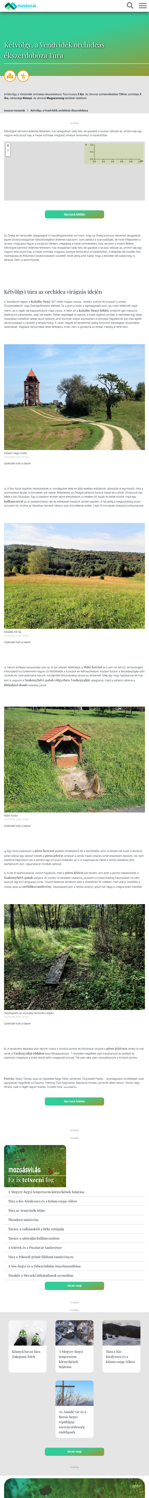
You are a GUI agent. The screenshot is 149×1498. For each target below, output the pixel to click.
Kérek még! (75, 1285)
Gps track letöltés (74, 214)
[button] (8, 154)
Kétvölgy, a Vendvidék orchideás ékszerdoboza (59, 110)
